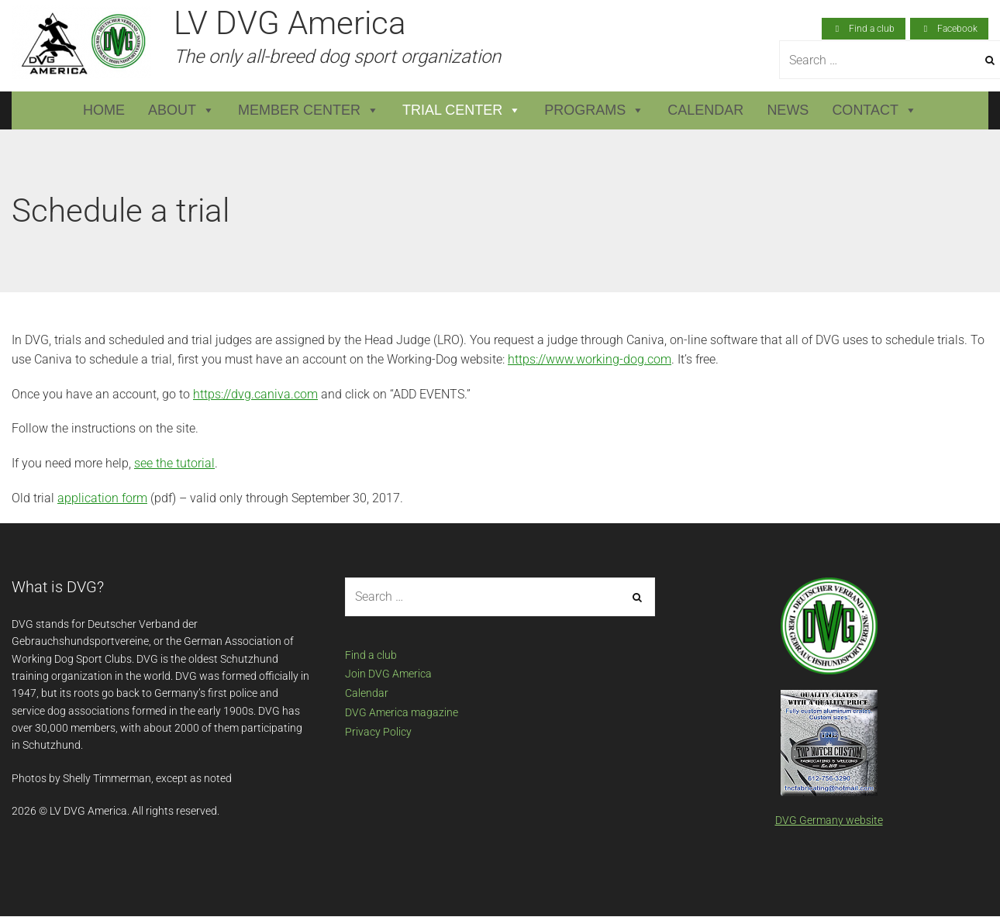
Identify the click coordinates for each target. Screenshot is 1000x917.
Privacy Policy (378, 732)
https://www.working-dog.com (589, 359)
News (788, 110)
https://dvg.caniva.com (255, 394)
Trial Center (461, 110)
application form (102, 498)
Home (104, 110)
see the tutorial (174, 463)
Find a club (371, 655)
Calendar (705, 110)
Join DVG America (388, 673)
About (181, 110)
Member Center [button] (308, 110)
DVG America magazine (401, 712)
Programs (594, 110)
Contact (874, 110)
